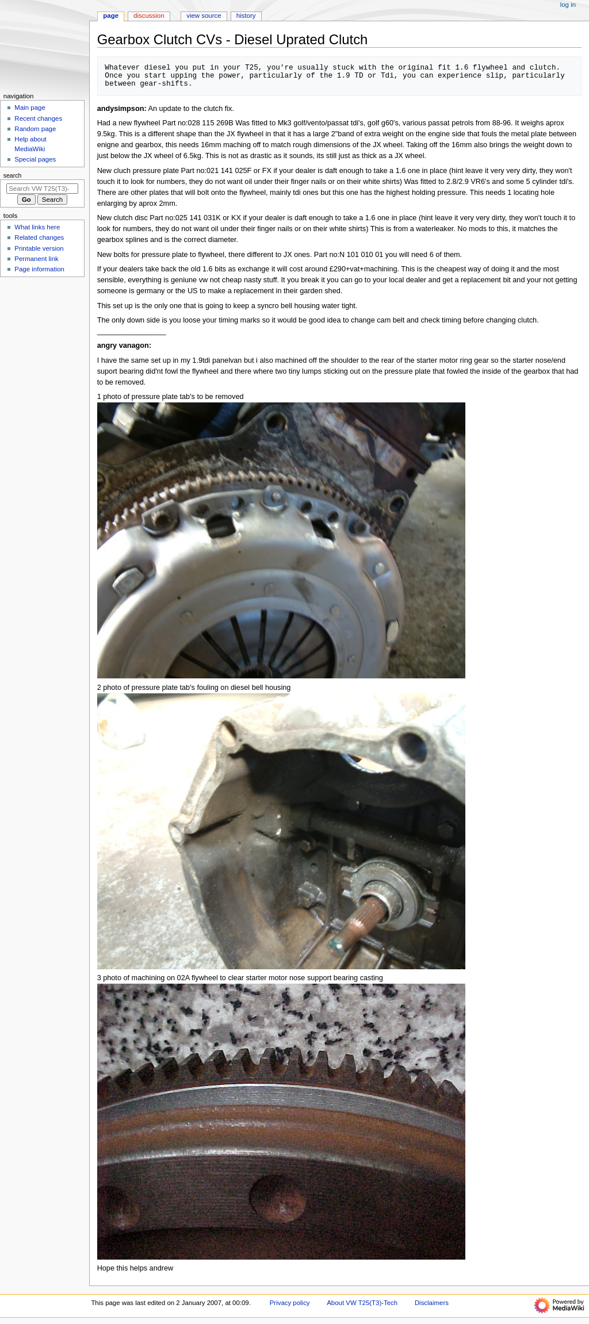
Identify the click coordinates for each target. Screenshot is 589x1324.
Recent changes (38, 118)
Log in (568, 4)
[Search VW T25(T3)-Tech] (42, 188)
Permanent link (36, 258)
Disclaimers (432, 1302)
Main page (29, 107)
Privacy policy (290, 1302)
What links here (37, 227)
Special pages (35, 159)
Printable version (38, 248)
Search (12, 175)
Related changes (39, 237)
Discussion (148, 15)
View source (203, 15)
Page (110, 15)
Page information (39, 269)
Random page (35, 128)
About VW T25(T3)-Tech (362, 1302)
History (246, 15)
